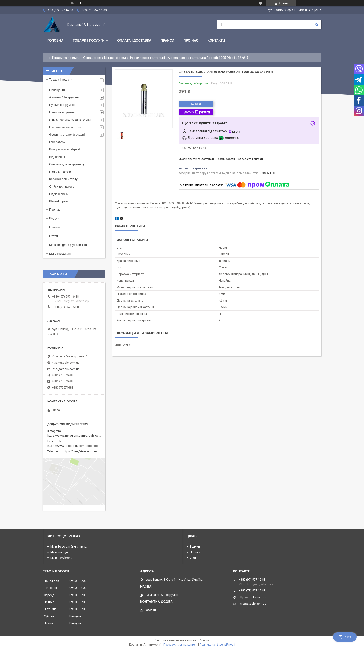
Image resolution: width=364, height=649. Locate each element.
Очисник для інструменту (66, 164)
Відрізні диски (58, 194)
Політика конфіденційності (217, 644)
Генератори (57, 142)
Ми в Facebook (61, 557)
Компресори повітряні (64, 149)
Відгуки (54, 218)
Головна (55, 40)
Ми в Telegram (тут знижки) (68, 245)
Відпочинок (57, 157)
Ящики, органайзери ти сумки (70, 119)
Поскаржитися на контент (180, 644)
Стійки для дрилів (61, 186)
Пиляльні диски (60, 171)
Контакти (216, 40)
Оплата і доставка (134, 40)
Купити (196, 103)
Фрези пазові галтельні (147, 58)
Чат (344, 637)
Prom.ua (204, 640)
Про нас (191, 40)
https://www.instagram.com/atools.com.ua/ (76, 435)
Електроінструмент (62, 112)
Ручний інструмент (62, 105)
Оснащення (92, 58)
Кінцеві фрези (115, 58)
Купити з (196, 112)
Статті (53, 236)
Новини (54, 227)
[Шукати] (316, 24)
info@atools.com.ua (65, 369)
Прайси (167, 40)
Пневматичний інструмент (67, 127)
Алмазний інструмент (64, 97)
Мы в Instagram (60, 253)
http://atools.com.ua (65, 362)
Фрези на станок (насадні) (67, 134)
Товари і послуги (88, 40)
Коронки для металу (63, 179)
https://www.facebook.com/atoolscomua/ (76, 446)
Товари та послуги (66, 58)
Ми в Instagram (60, 552)
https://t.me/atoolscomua (80, 451)
